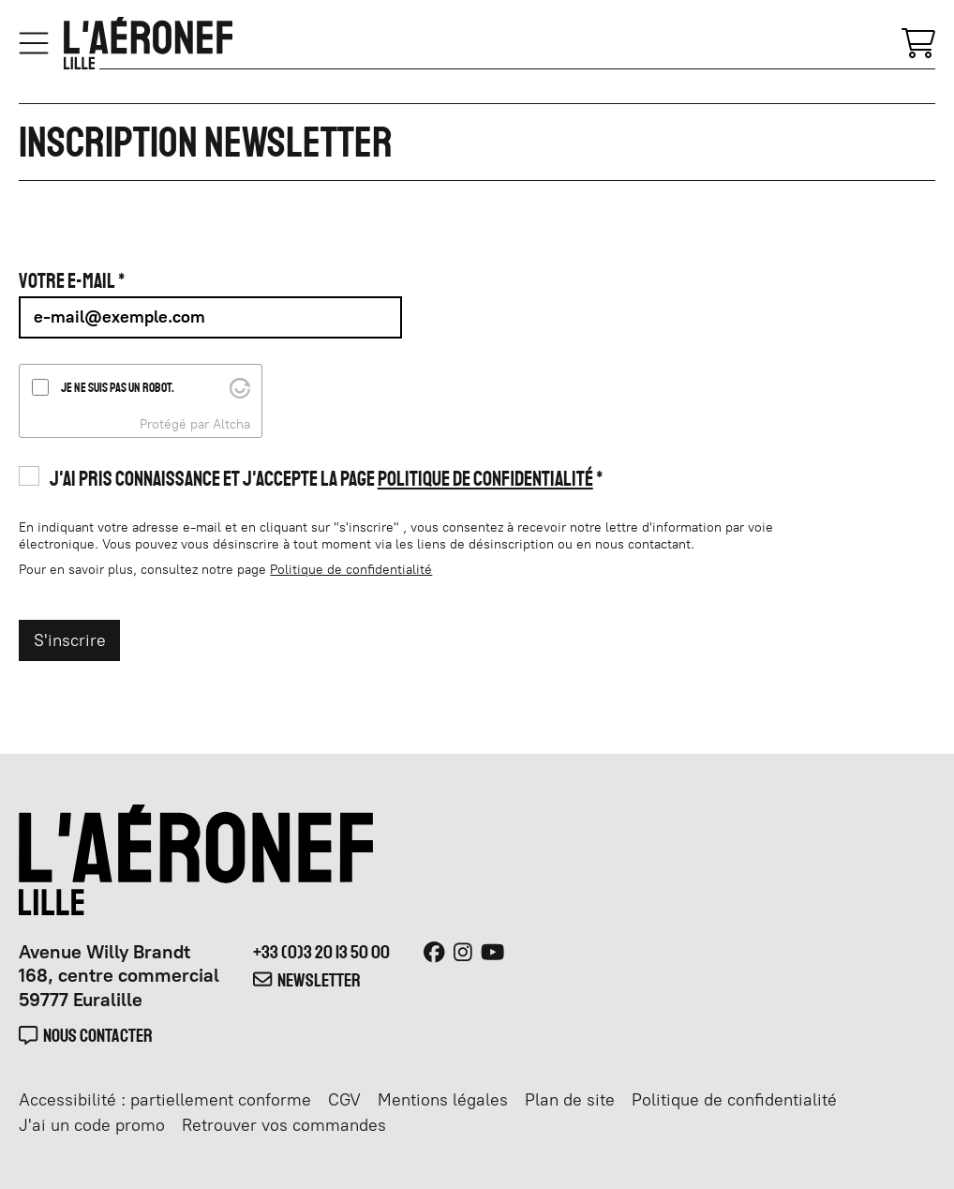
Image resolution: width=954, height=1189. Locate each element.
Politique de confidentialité (485, 479)
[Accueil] (148, 43)
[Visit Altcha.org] (240, 386)
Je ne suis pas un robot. (117, 387)
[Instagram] (463, 953)
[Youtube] (492, 953)
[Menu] (33, 43)
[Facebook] (434, 953)
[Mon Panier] (918, 41)
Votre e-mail (67, 281)
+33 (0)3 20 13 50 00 (321, 951)
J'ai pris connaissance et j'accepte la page (321, 479)
